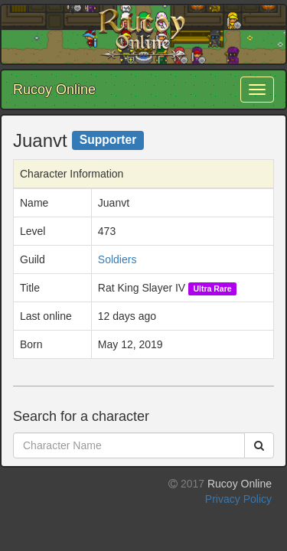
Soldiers (117, 259)
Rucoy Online (54, 89)
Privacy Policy (238, 499)
